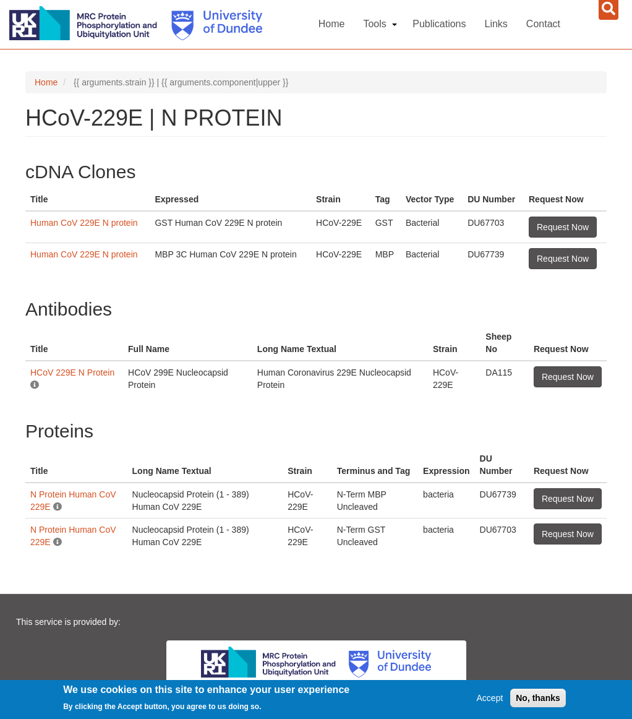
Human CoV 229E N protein (84, 223)
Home (331, 24)
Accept (490, 699)
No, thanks (538, 699)
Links (496, 24)
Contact (543, 24)
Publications (439, 24)
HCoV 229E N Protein (72, 372)
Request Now (563, 227)
